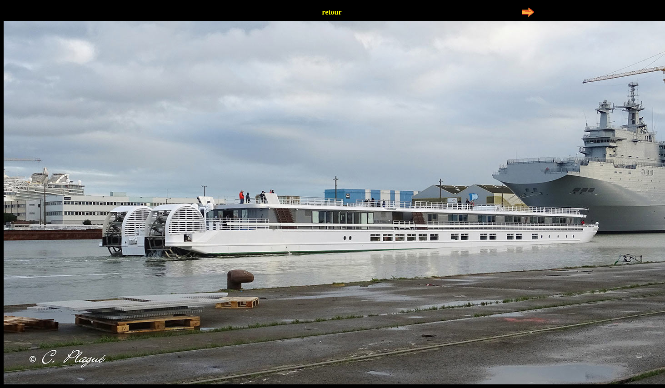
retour (331, 12)
